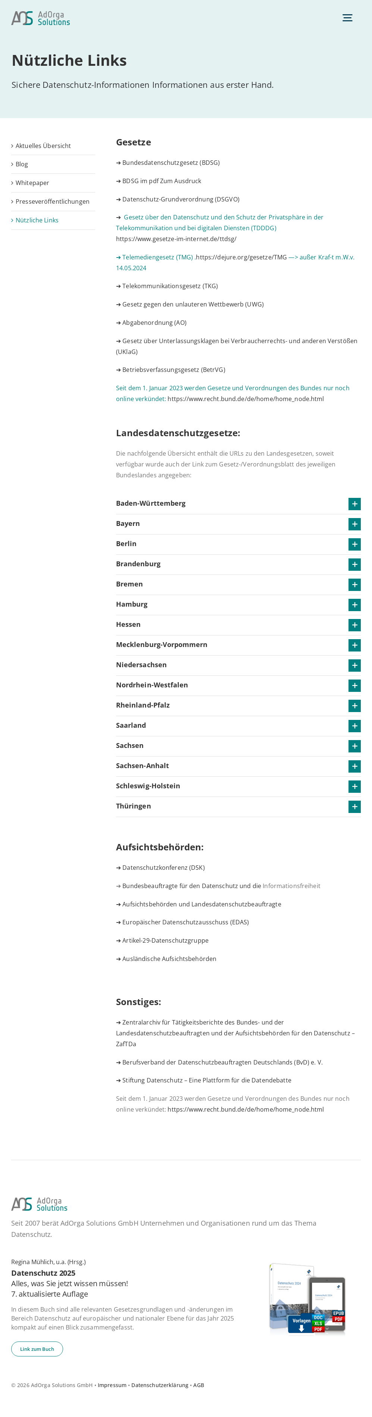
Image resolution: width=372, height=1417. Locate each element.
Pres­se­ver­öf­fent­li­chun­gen (53, 201)
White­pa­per (32, 183)
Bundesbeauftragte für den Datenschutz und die (221, 886)
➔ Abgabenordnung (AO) (151, 322)
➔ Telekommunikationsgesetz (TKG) (167, 286)
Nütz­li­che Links (37, 220)
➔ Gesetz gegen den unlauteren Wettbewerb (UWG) (190, 304)
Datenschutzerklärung (159, 1385)
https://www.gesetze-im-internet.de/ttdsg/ (176, 239)
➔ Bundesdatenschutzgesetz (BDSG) (168, 162)
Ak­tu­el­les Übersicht (43, 146)
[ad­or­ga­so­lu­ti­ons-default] (40, 14)
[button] (238, 504)
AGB (198, 1385)
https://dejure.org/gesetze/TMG (241, 257)
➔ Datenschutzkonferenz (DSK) (160, 867)
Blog (22, 164)
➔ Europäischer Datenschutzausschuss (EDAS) (182, 922)
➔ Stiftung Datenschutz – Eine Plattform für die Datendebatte (203, 1080)
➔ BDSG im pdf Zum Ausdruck (158, 181)
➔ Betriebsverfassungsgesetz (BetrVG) (170, 370)
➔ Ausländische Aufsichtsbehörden (166, 959)
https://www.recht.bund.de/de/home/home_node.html (246, 399)
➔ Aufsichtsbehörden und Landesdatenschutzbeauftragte (198, 904)
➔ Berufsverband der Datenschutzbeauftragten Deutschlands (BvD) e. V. (219, 1062)
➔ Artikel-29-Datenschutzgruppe (162, 940)
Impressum (112, 1385)
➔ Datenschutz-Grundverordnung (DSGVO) (178, 199)
